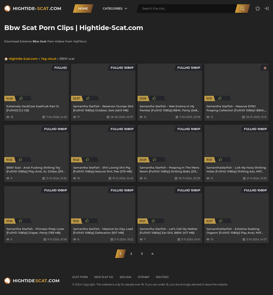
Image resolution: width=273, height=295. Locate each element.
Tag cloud (48, 59)
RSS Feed (162, 277)
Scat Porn (80, 277)
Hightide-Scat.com (23, 59)
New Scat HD (103, 277)
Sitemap (144, 277)
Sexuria (125, 277)
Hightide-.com (37, 8)
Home (83, 8)
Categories (112, 8)
